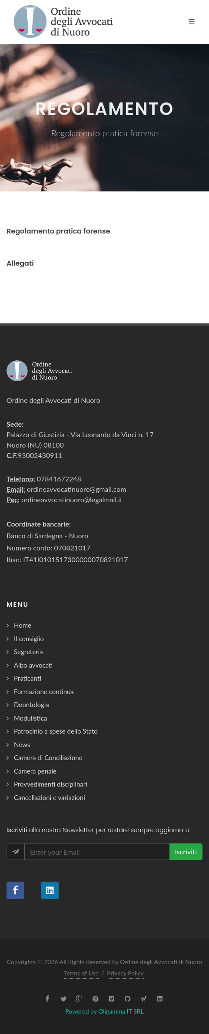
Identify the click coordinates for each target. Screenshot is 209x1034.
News (22, 744)
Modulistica (30, 718)
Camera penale (35, 771)
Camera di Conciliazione (48, 757)
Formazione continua (44, 691)
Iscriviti (186, 851)
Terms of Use (81, 973)
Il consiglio (29, 638)
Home (22, 625)
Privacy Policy (125, 973)
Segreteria (28, 651)
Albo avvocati (33, 665)
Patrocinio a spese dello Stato (56, 731)
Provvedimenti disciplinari (50, 784)
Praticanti (27, 678)
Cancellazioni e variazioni (49, 797)
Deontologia (31, 704)
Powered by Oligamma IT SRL (104, 1011)
